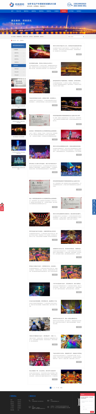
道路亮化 (34, 11)
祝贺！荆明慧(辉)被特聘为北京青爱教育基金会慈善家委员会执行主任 (43, 198)
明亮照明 (34, 407)
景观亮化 (49, 11)
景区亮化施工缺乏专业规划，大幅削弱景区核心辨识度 (42, 231)
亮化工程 (18, 11)
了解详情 (79, 54)
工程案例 (56, 11)
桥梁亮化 (41, 11)
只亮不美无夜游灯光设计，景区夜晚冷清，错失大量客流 (67, 283)
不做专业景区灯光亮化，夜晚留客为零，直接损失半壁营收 (67, 353)
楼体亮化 (26, 11)
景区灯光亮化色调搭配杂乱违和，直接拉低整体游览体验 (67, 146)
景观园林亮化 (19, 36)
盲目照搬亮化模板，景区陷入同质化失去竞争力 (40, 63)
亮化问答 (16, 71)
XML (18, 409)
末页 (61, 387)
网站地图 (12, 409)
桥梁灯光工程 (25, 36)
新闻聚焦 (64, 11)
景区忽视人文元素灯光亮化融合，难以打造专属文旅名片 (43, 163)
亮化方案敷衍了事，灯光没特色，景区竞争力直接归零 (42, 370)
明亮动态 (16, 68)
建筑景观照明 (36, 36)
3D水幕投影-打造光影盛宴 (18, 136)
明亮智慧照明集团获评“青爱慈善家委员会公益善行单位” (66, 181)
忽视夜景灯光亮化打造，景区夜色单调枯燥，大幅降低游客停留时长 (67, 248)
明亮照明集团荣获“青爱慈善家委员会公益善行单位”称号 (66, 115)
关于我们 (71, 11)
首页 (12, 11)
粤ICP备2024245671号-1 (40, 408)
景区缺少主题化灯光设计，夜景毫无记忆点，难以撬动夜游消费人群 (43, 266)
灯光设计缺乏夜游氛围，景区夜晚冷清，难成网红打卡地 (43, 301)
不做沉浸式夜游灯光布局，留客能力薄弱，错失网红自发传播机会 (43, 98)
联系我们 (79, 11)
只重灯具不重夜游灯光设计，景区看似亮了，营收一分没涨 (43, 336)
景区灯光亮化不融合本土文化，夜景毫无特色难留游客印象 (67, 45)
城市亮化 (31, 36)
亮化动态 (16, 75)
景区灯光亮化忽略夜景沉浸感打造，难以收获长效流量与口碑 (67, 213)
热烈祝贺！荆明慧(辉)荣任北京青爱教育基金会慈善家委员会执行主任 (43, 131)
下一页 (57, 387)
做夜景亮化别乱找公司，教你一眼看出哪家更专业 (65, 318)
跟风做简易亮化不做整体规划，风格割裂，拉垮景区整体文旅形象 (67, 80)
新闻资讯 (22, 40)
